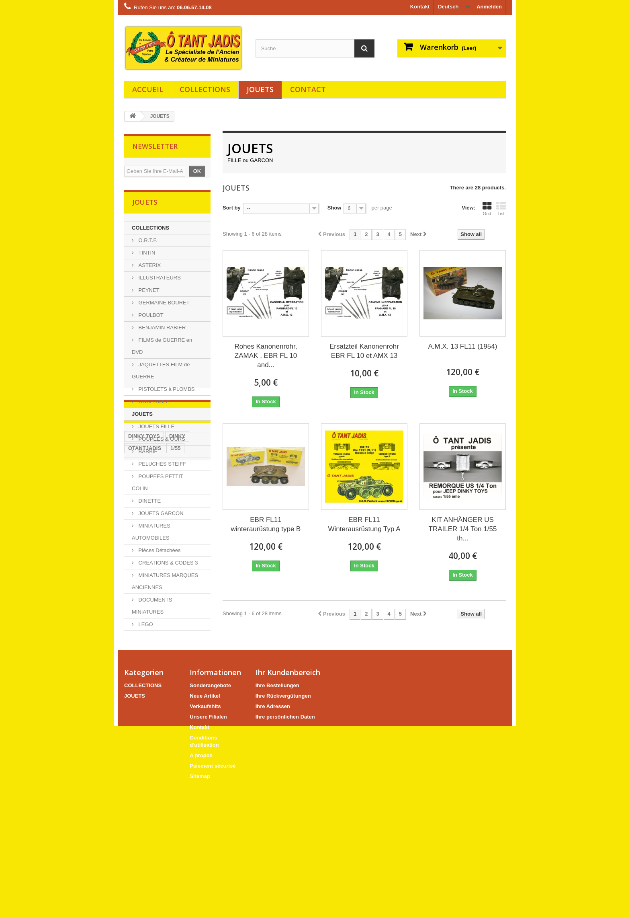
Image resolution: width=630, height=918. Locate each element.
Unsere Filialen (208, 848)
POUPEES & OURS (161, 441)
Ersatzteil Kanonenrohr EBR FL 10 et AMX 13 (364, 351)
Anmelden (489, 7)
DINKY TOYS (144, 689)
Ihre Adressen (273, 837)
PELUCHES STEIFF (161, 466)
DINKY (177, 689)
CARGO (190, 726)
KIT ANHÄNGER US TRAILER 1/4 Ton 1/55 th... (463, 529)
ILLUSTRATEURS (159, 280)
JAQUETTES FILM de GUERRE (161, 373)
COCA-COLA (153, 404)
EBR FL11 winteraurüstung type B (266, 524)
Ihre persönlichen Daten (285, 848)
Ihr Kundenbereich (288, 803)
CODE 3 (137, 714)
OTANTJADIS (144, 701)
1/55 (175, 701)
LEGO (145, 627)
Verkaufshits (205, 837)
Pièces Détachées (158, 553)
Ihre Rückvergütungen (283, 827)
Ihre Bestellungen (277, 816)
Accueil (147, 89)
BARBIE (147, 454)
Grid (487, 208)
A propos (201, 886)
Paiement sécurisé (212, 897)
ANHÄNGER (143, 738)
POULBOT (150, 317)
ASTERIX (149, 268)
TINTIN (146, 255)
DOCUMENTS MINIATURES (152, 608)
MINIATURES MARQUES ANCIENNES (165, 584)
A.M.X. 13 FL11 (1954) (462, 346)
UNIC (165, 726)
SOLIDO (167, 714)
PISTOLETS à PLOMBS (166, 391)
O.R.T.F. (147, 243)
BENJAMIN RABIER (161, 330)
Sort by (232, 208)
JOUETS (260, 89)
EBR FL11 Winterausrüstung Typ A (364, 524)
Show (334, 208)
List (501, 208)
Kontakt (420, 7)
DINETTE (149, 503)
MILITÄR (138, 726)
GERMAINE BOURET (163, 305)
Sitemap (200, 907)
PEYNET (148, 293)
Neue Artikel (205, 827)
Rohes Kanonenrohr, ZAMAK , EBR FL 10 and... (266, 356)
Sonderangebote (210, 816)
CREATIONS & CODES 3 (167, 565)
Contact (308, 89)
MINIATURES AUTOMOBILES (151, 534)
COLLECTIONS (205, 89)
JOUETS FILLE (155, 429)
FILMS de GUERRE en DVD (162, 348)
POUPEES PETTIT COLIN (157, 485)
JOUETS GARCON (160, 516)
